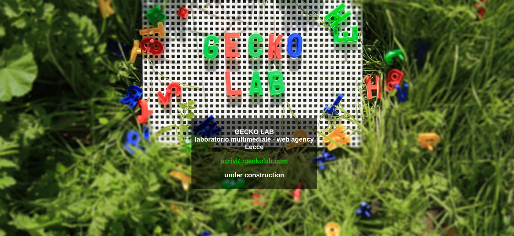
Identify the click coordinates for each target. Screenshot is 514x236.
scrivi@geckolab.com (254, 161)
